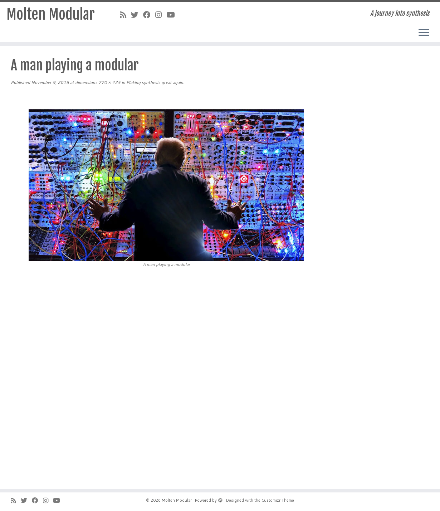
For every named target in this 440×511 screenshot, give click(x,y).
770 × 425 (109, 82)
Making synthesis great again (154, 82)
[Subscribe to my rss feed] (125, 14)
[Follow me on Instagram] (160, 14)
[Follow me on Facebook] (149, 14)
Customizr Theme (277, 500)
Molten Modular (50, 14)
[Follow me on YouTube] (172, 14)
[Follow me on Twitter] (137, 14)
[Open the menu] (424, 33)
